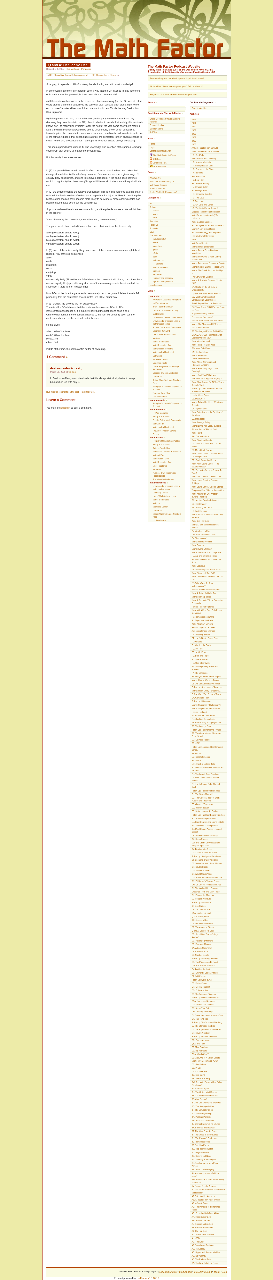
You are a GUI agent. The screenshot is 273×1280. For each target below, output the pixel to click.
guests (156, 250)
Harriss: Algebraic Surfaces (203, 627)
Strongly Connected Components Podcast (167, 388)
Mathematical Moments (163, 349)
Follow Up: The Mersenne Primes (206, 730)
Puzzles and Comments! (202, 317)
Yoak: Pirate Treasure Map (203, 345)
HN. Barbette (197, 173)
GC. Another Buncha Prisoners (205, 500)
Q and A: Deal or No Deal (68, 65)
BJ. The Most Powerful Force (204, 1131)
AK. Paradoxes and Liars (203, 1227)
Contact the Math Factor (160, 151)
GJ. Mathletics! (198, 419)
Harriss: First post (199, 712)
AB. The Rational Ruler (202, 1259)
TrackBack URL (87, 392)
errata (155, 242)
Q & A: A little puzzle (200, 917)
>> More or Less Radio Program (167, 300)
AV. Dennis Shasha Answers (204, 1186)
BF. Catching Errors (200, 1145)
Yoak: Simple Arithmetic (202, 440)
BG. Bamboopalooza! (201, 1142)
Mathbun (156, 503)
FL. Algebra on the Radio (203, 620)
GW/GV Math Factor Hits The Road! (207, 321)
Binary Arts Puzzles (161, 416)
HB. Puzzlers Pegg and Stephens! (207, 232)
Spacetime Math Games (163, 479)
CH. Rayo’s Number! (201, 1033)
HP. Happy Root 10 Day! (202, 166)
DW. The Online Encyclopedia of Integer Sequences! (206, 844)
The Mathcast (72, 69)
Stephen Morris (156, 129)
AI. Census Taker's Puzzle (203, 1235)
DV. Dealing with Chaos (202, 849)
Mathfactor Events (160, 267)
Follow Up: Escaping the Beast (205, 959)
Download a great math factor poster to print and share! (177, 78)
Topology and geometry (163, 278)
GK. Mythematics (199, 409)
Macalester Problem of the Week (167, 452)
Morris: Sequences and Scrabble (206, 708)
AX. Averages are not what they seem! (205, 1174)
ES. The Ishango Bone (201, 726)
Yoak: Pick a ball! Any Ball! (203, 573)
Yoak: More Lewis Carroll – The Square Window (205, 465)
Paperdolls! (197, 753)
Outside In (157, 376)
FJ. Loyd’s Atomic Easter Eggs (205, 638)
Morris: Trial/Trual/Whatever (204, 375)
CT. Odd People (199, 976)
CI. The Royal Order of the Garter (206, 1029)
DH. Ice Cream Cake (201, 909)
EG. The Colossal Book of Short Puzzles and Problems (206, 799)
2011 (194, 123)
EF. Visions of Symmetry (202, 804)
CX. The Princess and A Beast (205, 962)
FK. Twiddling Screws (201, 635)
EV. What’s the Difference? (203, 716)
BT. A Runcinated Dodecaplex (205, 1096)
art (151, 204)
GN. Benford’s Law (200, 352)
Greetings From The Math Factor (206, 892)
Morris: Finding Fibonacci (203, 247)
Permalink (86, 69)
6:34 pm (72, 372)
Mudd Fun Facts (160, 363)
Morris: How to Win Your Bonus (205, 680)
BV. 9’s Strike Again (200, 1089)
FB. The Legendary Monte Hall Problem (205, 668)
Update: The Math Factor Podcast (206, 293)
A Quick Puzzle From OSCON (205, 148)
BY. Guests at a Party (201, 1078)
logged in (65, 407)
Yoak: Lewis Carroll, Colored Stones (207, 487)
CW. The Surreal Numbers (203, 966)
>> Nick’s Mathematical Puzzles (166, 441)
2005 (194, 144)
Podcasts (154, 228)
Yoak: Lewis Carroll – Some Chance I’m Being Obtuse (207, 455)
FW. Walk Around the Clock (203, 535)
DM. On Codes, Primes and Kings (206, 885)
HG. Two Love (198, 198)
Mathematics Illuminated (163, 352)
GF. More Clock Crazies (202, 450)
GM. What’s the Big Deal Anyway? (207, 379)
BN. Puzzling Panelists (202, 1117)
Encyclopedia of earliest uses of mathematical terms (166, 322)
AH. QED (196, 1238)
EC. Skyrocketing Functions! (204, 818)
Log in (152, 147)
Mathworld (157, 356)
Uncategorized (156, 285)
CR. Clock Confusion (201, 987)
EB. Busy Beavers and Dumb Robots (208, 822)
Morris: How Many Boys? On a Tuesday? (205, 369)
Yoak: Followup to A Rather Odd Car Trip (207, 578)
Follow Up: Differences (201, 701)
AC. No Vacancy (199, 1256)
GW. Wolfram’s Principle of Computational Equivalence (204, 298)
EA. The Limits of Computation (205, 825)
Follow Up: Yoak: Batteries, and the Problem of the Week (207, 390)
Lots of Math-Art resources (164, 335)
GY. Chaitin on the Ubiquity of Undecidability (204, 288)
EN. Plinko (196, 760)
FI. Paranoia (197, 642)
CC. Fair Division (199, 1064)
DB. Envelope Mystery (201, 944)
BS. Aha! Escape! (199, 1099)
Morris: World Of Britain (202, 549)
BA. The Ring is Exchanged (204, 1160)
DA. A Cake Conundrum (202, 948)
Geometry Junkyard (161, 331)
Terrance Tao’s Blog (161, 393)
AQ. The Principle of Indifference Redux (206, 1208)
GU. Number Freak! (200, 328)
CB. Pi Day (196, 1068)
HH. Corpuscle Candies (202, 194)
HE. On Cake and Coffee (202, 205)
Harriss (156, 211)
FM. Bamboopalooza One (203, 617)
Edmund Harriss (157, 125)
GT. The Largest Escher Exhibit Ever (207, 331)
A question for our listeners (203, 631)
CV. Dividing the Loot (201, 969)
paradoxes (157, 274)
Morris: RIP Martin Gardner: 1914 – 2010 (207, 281)
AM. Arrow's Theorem (201, 1220)
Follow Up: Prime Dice (201, 902)
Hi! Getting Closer (199, 190)
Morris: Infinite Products (202, 542)
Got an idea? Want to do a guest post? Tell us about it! (176, 86)
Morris (155, 214)
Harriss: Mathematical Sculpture (206, 590)
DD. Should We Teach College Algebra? (68, 75)
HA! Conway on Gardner (202, 277)
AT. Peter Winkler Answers (203, 1196)
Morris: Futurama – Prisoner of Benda (208, 263)
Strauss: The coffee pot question (206, 212)
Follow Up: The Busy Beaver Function (208, 815)
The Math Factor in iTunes (163, 154)
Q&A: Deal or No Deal (201, 913)
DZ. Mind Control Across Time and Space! (207, 830)
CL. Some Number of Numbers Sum (207, 1015)
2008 (194, 134)
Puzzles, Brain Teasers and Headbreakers (164, 474)
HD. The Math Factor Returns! (205, 208)
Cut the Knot (158, 314)
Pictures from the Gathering (204, 159)
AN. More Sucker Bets (201, 1217)
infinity (155, 253)
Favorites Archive (199, 108)
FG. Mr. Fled (197, 649)
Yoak (155, 218)
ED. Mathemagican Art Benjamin (206, 811)
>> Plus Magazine (160, 303)
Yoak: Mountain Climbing (202, 624)
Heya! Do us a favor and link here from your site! (173, 94)
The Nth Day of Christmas (203, 236)
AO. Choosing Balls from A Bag (205, 1213)
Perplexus (157, 469)
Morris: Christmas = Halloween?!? (206, 705)
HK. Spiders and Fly (200, 183)
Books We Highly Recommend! (163, 192)
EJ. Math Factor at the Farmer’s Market (205, 779)
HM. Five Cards (198, 176)
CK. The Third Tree (200, 1019)
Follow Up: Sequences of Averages (207, 687)
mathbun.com (158, 166)
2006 (194, 141)
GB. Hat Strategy (199, 504)
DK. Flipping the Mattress (203, 895)
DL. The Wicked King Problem (205, 888)
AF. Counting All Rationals (203, 1245)
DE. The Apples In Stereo (104, 75)
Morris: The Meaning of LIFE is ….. (207, 324)
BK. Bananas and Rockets (203, 1128)
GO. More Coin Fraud (201, 348)
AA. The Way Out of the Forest (205, 1263)
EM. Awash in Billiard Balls (203, 764)
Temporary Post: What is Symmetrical (208, 490)
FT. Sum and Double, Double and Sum (206, 561)
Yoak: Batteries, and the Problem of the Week (207, 413)
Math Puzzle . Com (161, 459)
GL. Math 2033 (198, 399)
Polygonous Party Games (203, 314)
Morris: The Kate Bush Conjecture (206, 552)
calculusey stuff (159, 239)
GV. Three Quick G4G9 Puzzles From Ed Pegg (208, 308)
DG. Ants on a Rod (200, 920)
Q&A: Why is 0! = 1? (200, 1054)
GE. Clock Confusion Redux (204, 460)
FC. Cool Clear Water (201, 663)
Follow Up (154, 225)
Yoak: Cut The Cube (200, 521)
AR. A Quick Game (200, 1203)
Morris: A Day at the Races (203, 229)
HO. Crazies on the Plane (203, 169)
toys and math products (163, 281)
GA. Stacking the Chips (202, 507)
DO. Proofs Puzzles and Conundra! (207, 877)
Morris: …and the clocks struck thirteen (205, 526)
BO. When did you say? (202, 1113)
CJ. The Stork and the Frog (203, 1026)
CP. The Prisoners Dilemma (204, 994)
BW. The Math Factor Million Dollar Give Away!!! (207, 1083)
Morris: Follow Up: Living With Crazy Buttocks (207, 403)
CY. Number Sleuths (200, 955)
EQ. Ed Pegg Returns (201, 740)
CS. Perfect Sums (199, 983)
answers (159, 264)
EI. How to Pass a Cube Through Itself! (206, 785)
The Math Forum (160, 397)
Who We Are (155, 178)
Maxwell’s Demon (160, 359)
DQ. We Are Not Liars (201, 870)
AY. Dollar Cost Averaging (203, 1169)
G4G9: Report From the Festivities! (207, 303)
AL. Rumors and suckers (202, 1224)
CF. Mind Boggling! (200, 1047)
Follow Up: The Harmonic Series (206, 791)
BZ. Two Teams (198, 1075)
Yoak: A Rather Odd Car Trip (204, 593)
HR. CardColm (198, 155)
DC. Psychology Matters (202, 941)
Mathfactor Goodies (158, 185)
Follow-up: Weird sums (202, 980)
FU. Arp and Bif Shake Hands (204, 556)
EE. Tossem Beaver (200, 808)
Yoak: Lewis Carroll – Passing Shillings (205, 481)
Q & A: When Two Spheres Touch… (207, 694)
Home (152, 144)
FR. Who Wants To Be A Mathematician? (202, 584)
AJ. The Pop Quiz (199, 1231)
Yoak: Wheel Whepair (201, 341)
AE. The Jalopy (198, 1249)
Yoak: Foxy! (197, 433)
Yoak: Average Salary (201, 422)
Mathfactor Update (200, 243)
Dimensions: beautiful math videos (168, 317)
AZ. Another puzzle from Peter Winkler (205, 1164)
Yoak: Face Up (198, 545)
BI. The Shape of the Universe (205, 1135)
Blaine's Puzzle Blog (161, 448)
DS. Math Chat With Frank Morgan (207, 863)
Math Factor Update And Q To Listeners (205, 216)
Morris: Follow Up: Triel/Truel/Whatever (200, 357)
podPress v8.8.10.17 (148, 1278)
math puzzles (158, 260)
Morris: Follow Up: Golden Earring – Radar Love (207, 258)
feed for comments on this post (62, 392)
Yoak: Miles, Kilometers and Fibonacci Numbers (204, 363)
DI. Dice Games (199, 906)
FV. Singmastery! (199, 538)
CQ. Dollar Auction (200, 990)
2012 (194, 120)
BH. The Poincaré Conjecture (204, 1138)
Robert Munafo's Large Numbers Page (167, 381)
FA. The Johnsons (199, 673)
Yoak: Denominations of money (205, 151)
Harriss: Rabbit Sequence (203, 607)
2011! (194, 239)
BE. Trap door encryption (203, 1149)
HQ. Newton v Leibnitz (201, 162)
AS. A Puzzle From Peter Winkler (206, 1200)
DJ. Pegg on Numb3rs (201, 899)
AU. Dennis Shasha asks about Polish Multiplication (208, 1191)
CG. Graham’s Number (202, 1040)
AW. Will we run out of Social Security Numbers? (208, 1181)
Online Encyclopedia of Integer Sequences (166, 368)
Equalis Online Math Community (167, 327)
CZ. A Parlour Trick (200, 951)
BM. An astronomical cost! (203, 1120)
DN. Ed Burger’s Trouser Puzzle (206, 881)
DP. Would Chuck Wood (202, 874)
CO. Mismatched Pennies (203, 1005)
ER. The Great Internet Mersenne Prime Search (206, 734)
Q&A (152, 232)
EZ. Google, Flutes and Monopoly (206, 676)
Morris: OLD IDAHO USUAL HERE (207, 477)
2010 (194, 127)
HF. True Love (198, 201)
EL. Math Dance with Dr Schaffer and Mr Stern (208, 769)
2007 (194, 137)
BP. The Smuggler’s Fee (202, 1110)
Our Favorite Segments (202, 102)
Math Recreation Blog (162, 345)
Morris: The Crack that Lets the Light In (207, 271)
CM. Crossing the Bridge (202, 1012)
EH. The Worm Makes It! (202, 794)
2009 (194, 130)
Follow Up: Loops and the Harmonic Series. (207, 748)
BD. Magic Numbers (200, 1152)
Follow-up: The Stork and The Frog (207, 1022)
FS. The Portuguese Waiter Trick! (206, 570)
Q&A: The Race (199, 1044)
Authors (153, 207)
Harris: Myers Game (200, 395)
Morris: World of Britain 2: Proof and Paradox (207, 516)
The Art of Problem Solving (164, 431)
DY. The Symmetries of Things (205, 836)
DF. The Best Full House (202, 924)
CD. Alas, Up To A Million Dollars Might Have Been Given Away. (206, 1059)
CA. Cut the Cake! (199, 1071)
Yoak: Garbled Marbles (202, 222)
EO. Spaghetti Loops (201, 757)
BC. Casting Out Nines (202, 1156)
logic (155, 257)
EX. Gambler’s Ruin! (201, 698)
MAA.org (156, 338)
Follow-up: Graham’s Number (204, 1036)
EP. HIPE (196, 743)
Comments (158, 162)
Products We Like (157, 189)
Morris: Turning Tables (201, 597)
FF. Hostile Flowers (200, 652)
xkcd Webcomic (160, 520)
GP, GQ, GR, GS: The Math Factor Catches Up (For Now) (207, 336)
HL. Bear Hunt (198, 180)
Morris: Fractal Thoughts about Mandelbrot (205, 251)
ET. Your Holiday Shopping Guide (206, 723)
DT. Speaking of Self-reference (205, 860)
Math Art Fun (158, 424)
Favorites (154, 221)
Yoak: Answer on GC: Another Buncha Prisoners (205, 495)
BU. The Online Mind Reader (204, 1092)
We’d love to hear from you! (162, 181)
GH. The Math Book (200, 436)
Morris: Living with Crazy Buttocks (206, 426)
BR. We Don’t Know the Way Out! (206, 1103)
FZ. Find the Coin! (199, 511)
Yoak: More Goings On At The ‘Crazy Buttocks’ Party (208, 383)
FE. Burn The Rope (200, 656)
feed (155, 158)
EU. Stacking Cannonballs (203, 719)
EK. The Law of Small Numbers (205, 774)
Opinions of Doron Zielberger (165, 373)
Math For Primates (161, 342)
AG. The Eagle (198, 1242)
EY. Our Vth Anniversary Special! (206, 684)
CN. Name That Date (201, 1008)
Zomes (156, 434)
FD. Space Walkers (200, 659)
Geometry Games (160, 493)
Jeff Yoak (154, 132)
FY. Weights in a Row (201, 531)
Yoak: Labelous (198, 566)
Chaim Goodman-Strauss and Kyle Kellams (165, 120)
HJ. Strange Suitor (200, 187)
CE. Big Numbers (199, 1051)
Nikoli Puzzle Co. (160, 466)
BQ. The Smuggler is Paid (203, 1106)
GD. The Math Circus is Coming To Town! (207, 471)
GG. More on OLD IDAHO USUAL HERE (207, 445)
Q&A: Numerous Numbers (203, 1001)
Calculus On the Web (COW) (165, 310)
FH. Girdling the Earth (201, 645)
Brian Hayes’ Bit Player (163, 307)
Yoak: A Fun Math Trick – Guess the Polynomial (207, 601)
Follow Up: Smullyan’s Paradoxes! (207, 856)
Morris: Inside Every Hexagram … (206, 691)
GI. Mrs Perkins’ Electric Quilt (204, 429)
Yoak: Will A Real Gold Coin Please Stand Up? (207, 611)
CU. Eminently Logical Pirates (205, 973)
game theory (158, 246)
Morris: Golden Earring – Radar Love (208, 267)
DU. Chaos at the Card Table (204, 853)
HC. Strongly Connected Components (208, 225)
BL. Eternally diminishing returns (206, 1124)
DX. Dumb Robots (199, 839)
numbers (156, 271)
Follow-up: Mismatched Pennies (206, 998)
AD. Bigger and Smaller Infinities (206, 1252)
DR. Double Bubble (200, 867)
